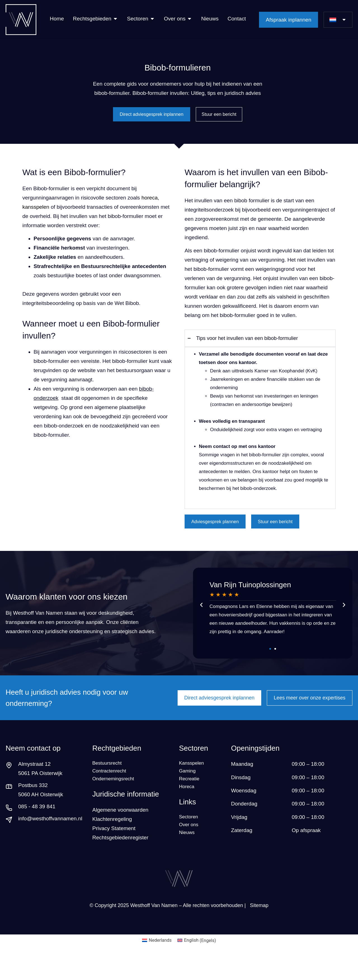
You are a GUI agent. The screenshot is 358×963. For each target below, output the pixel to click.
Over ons (190, 836)
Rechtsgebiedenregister (120, 846)
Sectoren (193, 752)
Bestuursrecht (108, 768)
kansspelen (35, 209)
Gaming (188, 777)
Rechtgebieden (116, 752)
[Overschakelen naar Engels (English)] (197, 948)
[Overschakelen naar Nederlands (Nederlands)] (157, 948)
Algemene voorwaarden (120, 818)
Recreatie (190, 786)
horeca (150, 199)
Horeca (187, 795)
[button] (201, 608)
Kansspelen (193, 768)
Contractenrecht (111, 777)
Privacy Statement (113, 836)
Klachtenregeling (112, 827)
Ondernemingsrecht (115, 786)
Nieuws (187, 846)
